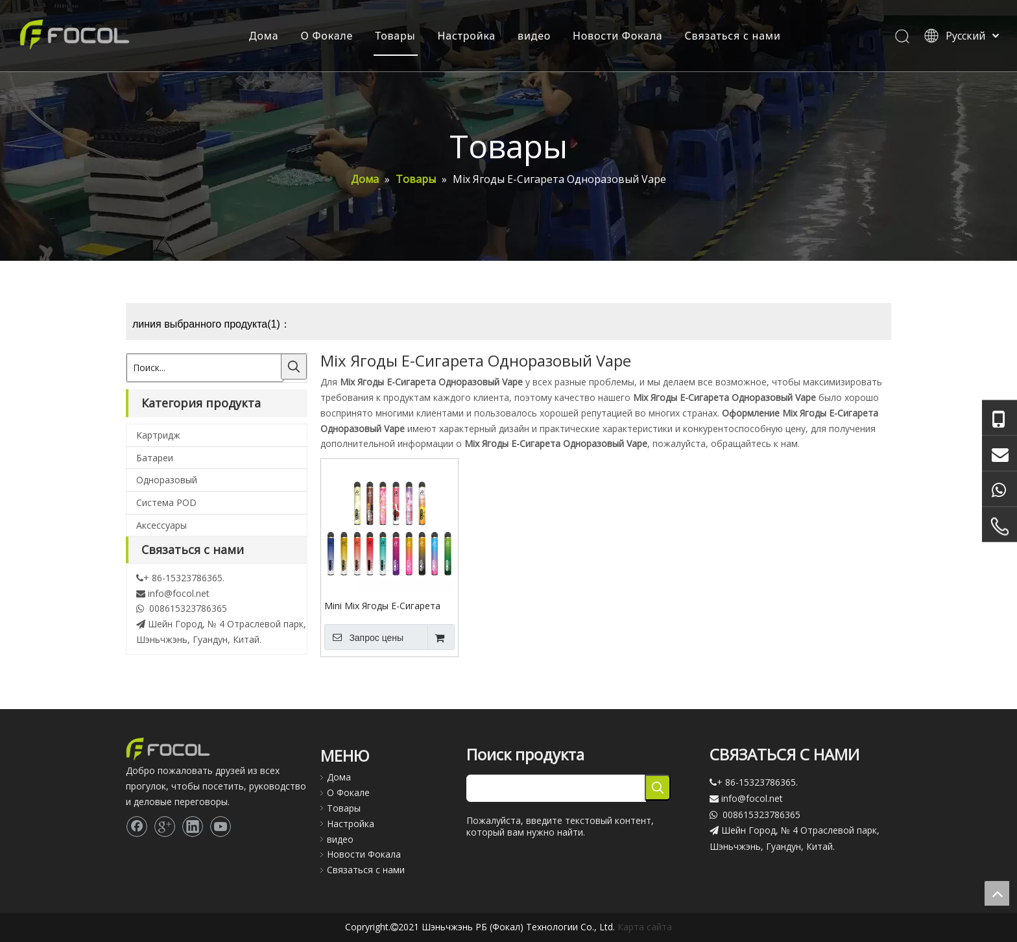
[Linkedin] (192, 826)
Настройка (467, 36)
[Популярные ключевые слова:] (294, 367)
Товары (395, 36)
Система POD (166, 502)
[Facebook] (136, 826)
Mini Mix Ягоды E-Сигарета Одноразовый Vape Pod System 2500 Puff (382, 605)
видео (534, 36)
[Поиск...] (204, 368)
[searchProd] (556, 788)
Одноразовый (166, 480)
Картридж (158, 435)
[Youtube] (220, 826)
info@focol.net (178, 593)
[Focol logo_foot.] (168, 749)
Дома (264, 36)
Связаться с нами (733, 36)
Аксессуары (161, 525)
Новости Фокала (617, 36)
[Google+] (164, 826)
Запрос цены (363, 637)
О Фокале (327, 36)
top (997, 893)
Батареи (154, 458)
